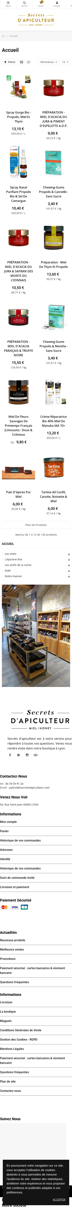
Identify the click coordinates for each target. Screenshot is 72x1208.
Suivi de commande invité (17, 878)
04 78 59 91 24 (14, 783)
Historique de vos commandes (20, 840)
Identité (5, 859)
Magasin (6, 1021)
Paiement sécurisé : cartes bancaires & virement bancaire (32, 970)
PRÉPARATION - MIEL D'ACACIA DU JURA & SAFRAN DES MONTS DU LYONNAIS (18, 271)
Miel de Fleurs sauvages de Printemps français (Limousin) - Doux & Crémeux (18, 426)
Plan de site (8, 1081)
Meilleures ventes (12, 949)
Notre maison (13, 576)
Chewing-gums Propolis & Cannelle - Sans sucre (53, 191)
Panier (4, 831)
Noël (8, 570)
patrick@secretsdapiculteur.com (29, 787)
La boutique (8, 1011)
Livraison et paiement (14, 887)
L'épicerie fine (13, 559)
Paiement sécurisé (15, 900)
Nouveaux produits (12, 940)
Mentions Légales (12, 1049)
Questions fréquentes (14, 982)
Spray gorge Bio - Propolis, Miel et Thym (18, 116)
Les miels (10, 554)
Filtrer (9, 62)
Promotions (7, 959)
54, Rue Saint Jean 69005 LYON (19, 804)
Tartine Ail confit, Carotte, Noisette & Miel (53, 496)
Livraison (6, 1002)
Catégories (8, 2)
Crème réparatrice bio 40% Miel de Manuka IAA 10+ (53, 421)
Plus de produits (36, 525)
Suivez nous (10, 1119)
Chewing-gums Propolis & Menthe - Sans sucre (54, 346)
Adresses (6, 850)
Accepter (59, 1199)
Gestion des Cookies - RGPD (18, 1039)
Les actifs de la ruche (18, 565)
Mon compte (57, 2)
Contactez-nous (10, 1091)
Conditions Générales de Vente (20, 1030)
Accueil (8, 544)
